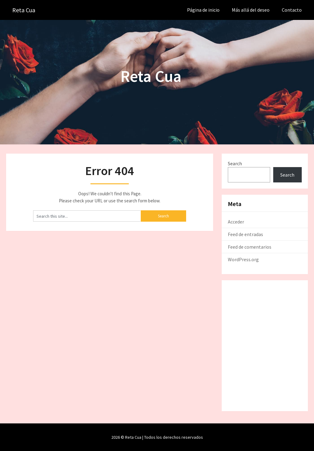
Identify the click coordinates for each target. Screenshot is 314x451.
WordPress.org (243, 259)
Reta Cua (23, 10)
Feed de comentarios (249, 247)
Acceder (236, 222)
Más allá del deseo (251, 10)
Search (235, 163)
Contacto (292, 10)
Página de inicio (203, 10)
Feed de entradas (245, 234)
